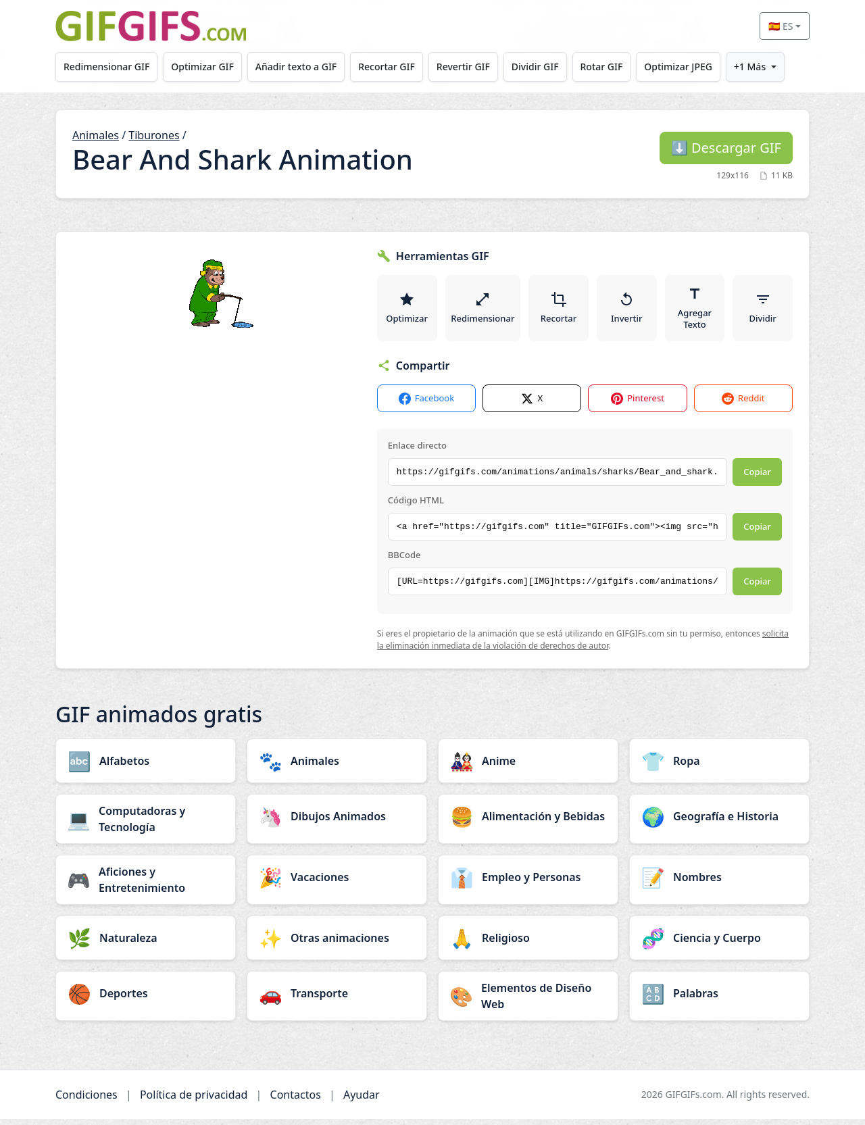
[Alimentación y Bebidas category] (528, 822)
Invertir (627, 311)
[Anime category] (528, 767)
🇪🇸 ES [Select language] (780, 26)
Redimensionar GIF (108, 66)
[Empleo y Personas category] (528, 883)
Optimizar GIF (206, 66)
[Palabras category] (719, 999)
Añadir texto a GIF (302, 66)
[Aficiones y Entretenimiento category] (145, 885)
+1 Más (771, 66)
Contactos (295, 1100)
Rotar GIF (617, 66)
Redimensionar (483, 311)
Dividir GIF (548, 66)
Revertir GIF (474, 66)
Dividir (762, 311)
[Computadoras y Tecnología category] (145, 825)
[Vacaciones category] (336, 883)
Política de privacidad (194, 1100)
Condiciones (86, 1100)
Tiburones (153, 135)
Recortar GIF (395, 66)
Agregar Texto (695, 310)
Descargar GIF (726, 148)
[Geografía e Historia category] (719, 822)
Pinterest (637, 404)
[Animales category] (336, 767)
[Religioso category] (528, 944)
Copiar (757, 478)
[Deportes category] (145, 999)
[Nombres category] (719, 883)
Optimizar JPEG (697, 66)
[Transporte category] (336, 999)
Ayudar (361, 1100)
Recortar (559, 311)
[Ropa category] (719, 767)
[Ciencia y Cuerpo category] (719, 944)
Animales (95, 135)
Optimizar (407, 311)
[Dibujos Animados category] (336, 822)
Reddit (743, 404)
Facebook (426, 404)
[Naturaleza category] (145, 944)
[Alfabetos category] (145, 767)
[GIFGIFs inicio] (150, 26)
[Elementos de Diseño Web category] (528, 1002)
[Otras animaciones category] (336, 944)
